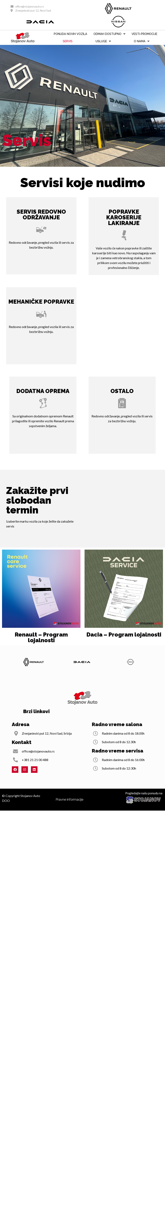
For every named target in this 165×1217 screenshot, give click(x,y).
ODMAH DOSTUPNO (109, 33)
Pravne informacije (69, 809)
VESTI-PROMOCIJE (144, 34)
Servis (68, 41)
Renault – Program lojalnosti (41, 637)
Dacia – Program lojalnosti (123, 634)
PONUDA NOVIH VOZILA (70, 34)
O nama (141, 41)
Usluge (103, 41)
